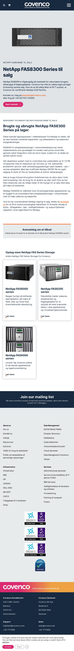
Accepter (8, 647)
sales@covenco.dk (47, 626)
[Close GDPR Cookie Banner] (27, 647)
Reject (19, 647)
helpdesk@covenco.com (13, 626)
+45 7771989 (9, 630)
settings (5, 642)
